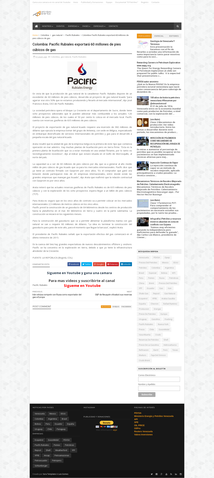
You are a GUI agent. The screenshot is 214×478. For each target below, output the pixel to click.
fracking (168, 319)
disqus (114, 307)
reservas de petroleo (149, 339)
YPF (140, 288)
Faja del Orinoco (158, 355)
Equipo (109, 2)
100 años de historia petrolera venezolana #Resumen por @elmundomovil (165, 100)
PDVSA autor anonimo (147, 81)
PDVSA (157, 257)
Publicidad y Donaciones (92, 2)
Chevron (154, 303)
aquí (115, 429)
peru (141, 278)
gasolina (155, 319)
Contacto (156, 2)
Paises (85, 26)
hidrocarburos (170, 345)
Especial (158, 36)
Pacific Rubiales (73, 35)
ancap (47, 455)
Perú (165, 350)
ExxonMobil (164, 329)
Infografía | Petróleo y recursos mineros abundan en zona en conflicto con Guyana (165, 222)
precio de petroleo (147, 314)
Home (35, 35)
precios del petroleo (148, 262)
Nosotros (46, 26)
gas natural (57, 35)
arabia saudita (168, 298)
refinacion (143, 350)
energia (157, 309)
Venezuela (144, 257)
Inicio (76, 2)
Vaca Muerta (144, 334)
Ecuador (150, 288)
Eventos (60, 26)
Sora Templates (49, 474)
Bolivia (164, 273)
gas (161, 288)
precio (141, 329)
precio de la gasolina (149, 345)
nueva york (163, 324)
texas (175, 350)
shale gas (143, 293)
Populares (144, 36)
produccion (144, 309)
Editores (173, 36)
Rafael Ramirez (170, 303)
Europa (163, 314)
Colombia (45, 35)
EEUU (175, 262)
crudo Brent (144, 360)
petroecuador (41, 460)
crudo (158, 334)
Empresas (72, 26)
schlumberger (41, 465)
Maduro (142, 355)
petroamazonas (62, 455)
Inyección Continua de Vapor (164, 163)
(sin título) (155, 119)
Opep (167, 257)
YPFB (154, 298)
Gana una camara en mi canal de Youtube (52, 2)
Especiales (99, 26)
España (142, 303)
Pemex (151, 278)
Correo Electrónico (146, 375)
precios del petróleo (168, 283)
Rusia (161, 278)
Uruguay (143, 319)
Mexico (165, 262)
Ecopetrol (143, 298)
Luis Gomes (63, 474)
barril (155, 350)
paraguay (61, 429)
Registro (145, 2)
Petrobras (173, 278)
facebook (124, 307)
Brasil (141, 273)
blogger (104, 307)
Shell (165, 339)
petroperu (56, 460)
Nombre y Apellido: (147, 384)
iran (169, 288)
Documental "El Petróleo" (126, 2)
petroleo (143, 267)
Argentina (169, 267)
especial (152, 273)
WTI (173, 273)
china (141, 283)
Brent (151, 283)
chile (151, 329)
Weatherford (61, 450)
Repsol (156, 293)
